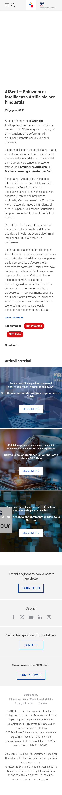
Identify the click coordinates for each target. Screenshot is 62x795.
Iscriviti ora (31, 588)
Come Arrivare (31, 675)
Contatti (31, 645)
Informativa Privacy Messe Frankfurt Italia (31, 699)
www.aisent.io (14, 317)
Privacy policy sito (23, 703)
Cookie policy (31, 695)
